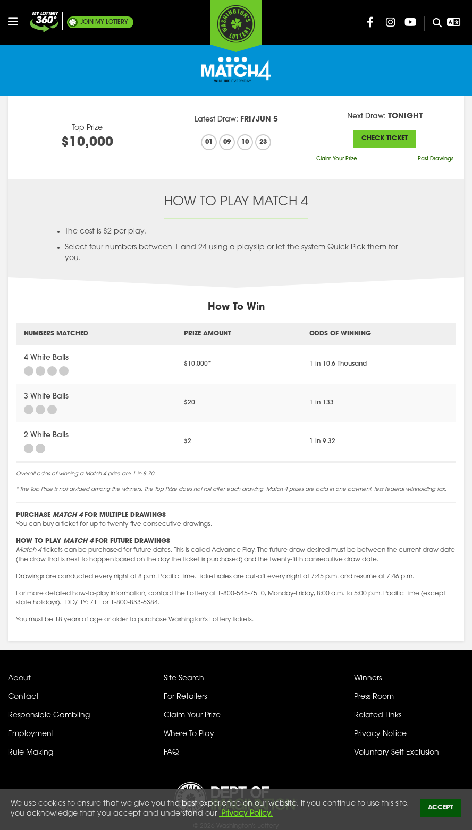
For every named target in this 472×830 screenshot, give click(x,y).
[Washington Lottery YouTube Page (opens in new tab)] (411, 22)
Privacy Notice (380, 734)
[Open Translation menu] (454, 22)
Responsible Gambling (49, 716)
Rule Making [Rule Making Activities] (30, 753)
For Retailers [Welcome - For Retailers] (185, 697)
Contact (23, 697)
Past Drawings (435, 159)
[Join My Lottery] (44, 22)
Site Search (184, 678)
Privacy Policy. (246, 814)
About (19, 678)
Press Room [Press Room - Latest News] (374, 697)
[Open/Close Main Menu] (17, 21)
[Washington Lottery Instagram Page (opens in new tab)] (391, 22)
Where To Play (189, 734)
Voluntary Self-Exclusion (396, 753)
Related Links (377, 716)
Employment (31, 734)
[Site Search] (433, 23)
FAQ (171, 753)
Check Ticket (384, 138)
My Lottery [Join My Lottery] (104, 22)
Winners (368, 678)
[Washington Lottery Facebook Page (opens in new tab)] (370, 22)
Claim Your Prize (336, 159)
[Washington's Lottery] (236, 26)
